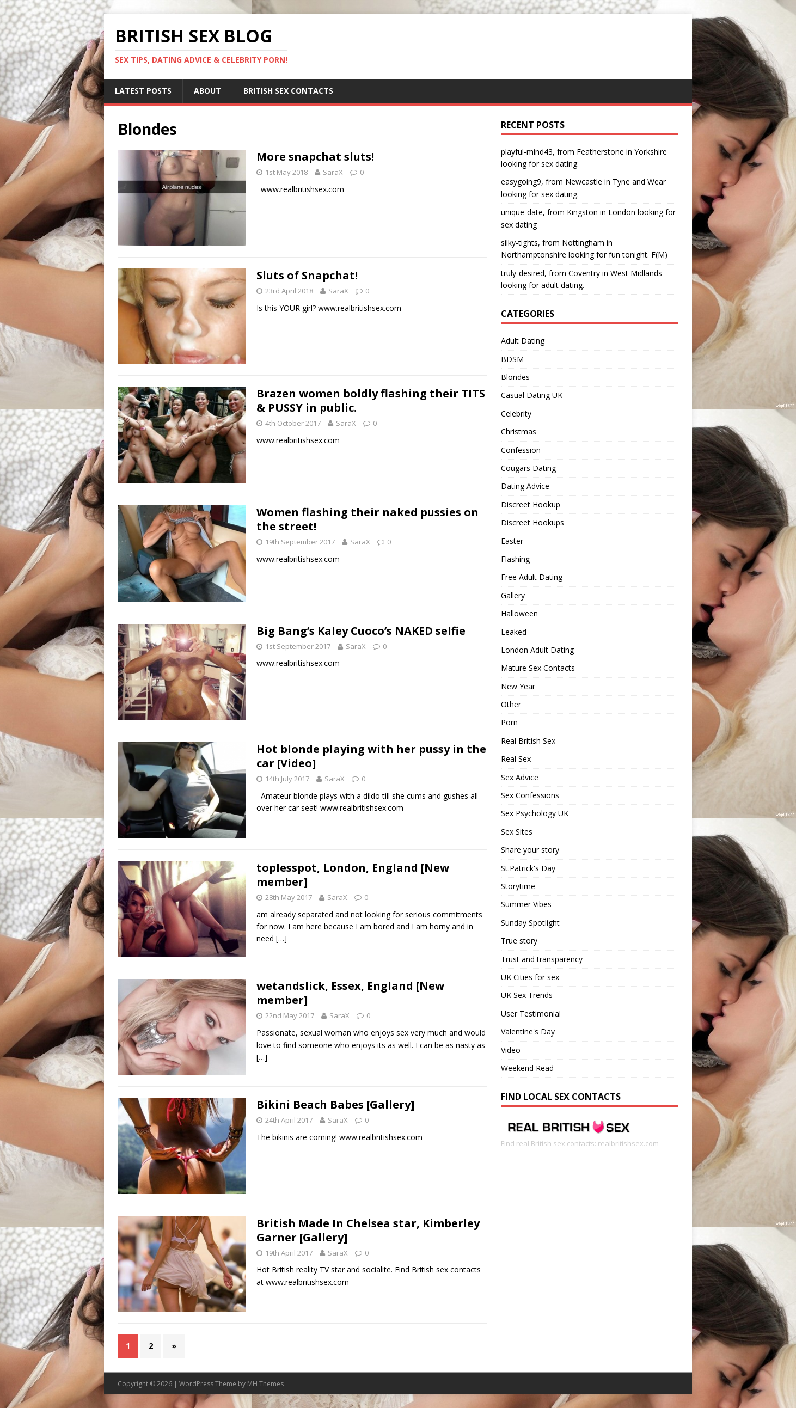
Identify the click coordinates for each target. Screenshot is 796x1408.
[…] (281, 938)
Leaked (513, 632)
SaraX (333, 172)
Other (511, 704)
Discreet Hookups (532, 522)
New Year (518, 686)
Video (511, 1050)
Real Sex (516, 759)
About (207, 90)
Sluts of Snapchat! (307, 275)
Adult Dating (522, 340)
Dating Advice (525, 486)
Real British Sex (528, 741)
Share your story (530, 849)
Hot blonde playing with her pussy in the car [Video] (371, 756)
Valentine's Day (528, 1031)
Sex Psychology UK (534, 813)
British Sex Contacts (288, 90)
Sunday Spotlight (530, 922)
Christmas (518, 431)
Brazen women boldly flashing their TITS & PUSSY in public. (370, 400)
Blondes (515, 377)
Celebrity (516, 413)
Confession (521, 450)
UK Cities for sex (530, 977)
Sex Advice (519, 777)
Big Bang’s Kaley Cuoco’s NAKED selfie (361, 630)
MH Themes (265, 1383)
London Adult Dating (537, 650)
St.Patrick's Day (528, 868)
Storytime (518, 886)
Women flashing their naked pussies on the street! (367, 519)
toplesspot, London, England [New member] (352, 874)
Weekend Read (527, 1068)
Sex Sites (516, 832)
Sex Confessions (530, 795)
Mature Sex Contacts (538, 668)
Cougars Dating (528, 468)
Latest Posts (143, 90)
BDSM (512, 359)
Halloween (519, 613)
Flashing (515, 559)
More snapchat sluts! (315, 156)
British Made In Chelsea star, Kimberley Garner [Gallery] (368, 1230)
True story (519, 940)
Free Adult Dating (531, 577)
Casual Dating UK (531, 395)
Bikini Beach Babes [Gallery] (335, 1104)
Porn (509, 722)
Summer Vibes (526, 904)
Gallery (513, 595)
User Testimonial (531, 1013)
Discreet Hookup (530, 504)
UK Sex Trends (527, 995)
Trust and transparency (542, 959)
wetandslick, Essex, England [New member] (350, 992)
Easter (512, 541)
